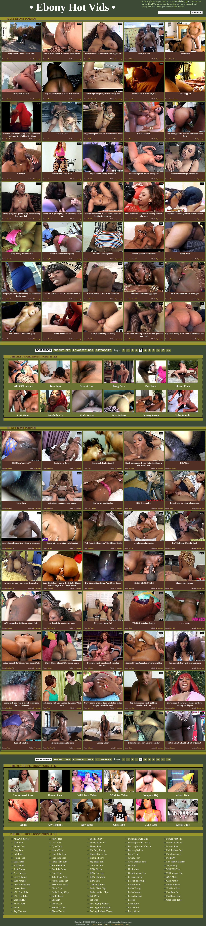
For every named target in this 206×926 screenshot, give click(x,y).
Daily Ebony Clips (60, 892)
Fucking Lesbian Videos (101, 911)
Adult (23, 823)
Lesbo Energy (134, 888)
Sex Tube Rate (58, 865)
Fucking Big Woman (99, 903)
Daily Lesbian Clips (99, 892)
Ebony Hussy (96, 839)
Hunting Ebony (97, 858)
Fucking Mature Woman (139, 846)
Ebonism (56, 900)
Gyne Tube (150, 823)
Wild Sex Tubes (119, 794)
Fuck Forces (87, 414)
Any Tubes (87, 823)
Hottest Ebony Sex (98, 854)
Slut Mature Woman (175, 861)
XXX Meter (171, 877)
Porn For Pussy (173, 884)
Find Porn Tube (173, 896)
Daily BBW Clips (98, 888)
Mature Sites (172, 846)
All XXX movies (23, 385)
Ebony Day (57, 903)
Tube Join (55, 385)
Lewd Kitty (133, 903)
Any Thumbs (55, 823)
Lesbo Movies (134, 892)
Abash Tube (182, 794)
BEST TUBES (43, 350)
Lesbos (131, 900)
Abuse (126, 925)
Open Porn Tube (174, 900)
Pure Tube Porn (59, 858)
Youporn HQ (150, 794)
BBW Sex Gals (97, 873)
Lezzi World (134, 911)
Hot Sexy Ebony (97, 850)
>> (168, 350)
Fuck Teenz (133, 854)
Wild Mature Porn (174, 873)
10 (163, 350)
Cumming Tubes (97, 884)
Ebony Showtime (98, 842)
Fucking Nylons (135, 850)
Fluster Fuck (182, 385)
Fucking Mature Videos (139, 842)
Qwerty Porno (150, 414)
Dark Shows (57, 896)
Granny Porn (134, 858)
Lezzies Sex (133, 907)
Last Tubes (23, 414)
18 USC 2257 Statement (113, 925)
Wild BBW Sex (173, 869)
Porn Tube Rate (59, 854)
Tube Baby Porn (59, 877)
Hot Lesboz (133, 869)
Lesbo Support (135, 896)
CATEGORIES (103, 350)
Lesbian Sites (134, 884)
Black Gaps (57, 888)
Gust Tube (119, 823)
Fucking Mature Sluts (138, 839)
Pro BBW (170, 858)
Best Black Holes (60, 884)
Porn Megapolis (173, 854)
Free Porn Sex (172, 892)
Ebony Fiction (58, 911)
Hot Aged (132, 865)
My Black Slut (97, 861)
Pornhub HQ (55, 414)
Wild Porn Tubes (87, 794)
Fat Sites (94, 900)
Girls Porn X (172, 881)
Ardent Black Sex (60, 881)
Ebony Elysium (59, 907)
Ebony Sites (95, 846)
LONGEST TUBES (83, 350)
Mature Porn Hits (174, 839)
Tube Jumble (182, 414)
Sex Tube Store (59, 869)
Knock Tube (182, 823)
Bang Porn (119, 385)
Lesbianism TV (135, 877)
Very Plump (171, 865)
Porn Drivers (119, 414)
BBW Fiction (96, 869)
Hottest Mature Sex (137, 873)
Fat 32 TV (94, 896)
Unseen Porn (55, 794)
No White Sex (96, 865)
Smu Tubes (57, 873)
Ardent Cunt (87, 385)
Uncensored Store (23, 794)
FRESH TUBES (62, 350)
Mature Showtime (174, 842)
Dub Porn (150, 385)
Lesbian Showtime (137, 881)
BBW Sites (95, 881)
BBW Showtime (97, 877)
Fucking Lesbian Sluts (100, 907)
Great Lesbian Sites (137, 861)
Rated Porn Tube (59, 861)
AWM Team (97, 925)
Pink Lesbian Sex (174, 850)
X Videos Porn (173, 888)
